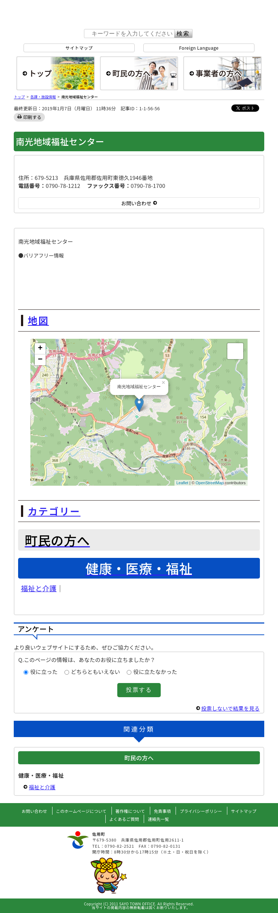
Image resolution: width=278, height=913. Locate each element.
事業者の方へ (222, 73)
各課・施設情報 (43, 96)
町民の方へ (139, 73)
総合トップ (55, 73)
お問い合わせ (31, 811)
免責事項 (163, 811)
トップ (19, 96)
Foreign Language (199, 48)
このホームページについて (80, 811)
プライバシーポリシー (202, 811)
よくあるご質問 (123, 819)
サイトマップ (79, 48)
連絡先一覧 (159, 819)
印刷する (32, 117)
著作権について (130, 811)
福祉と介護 (38, 588)
